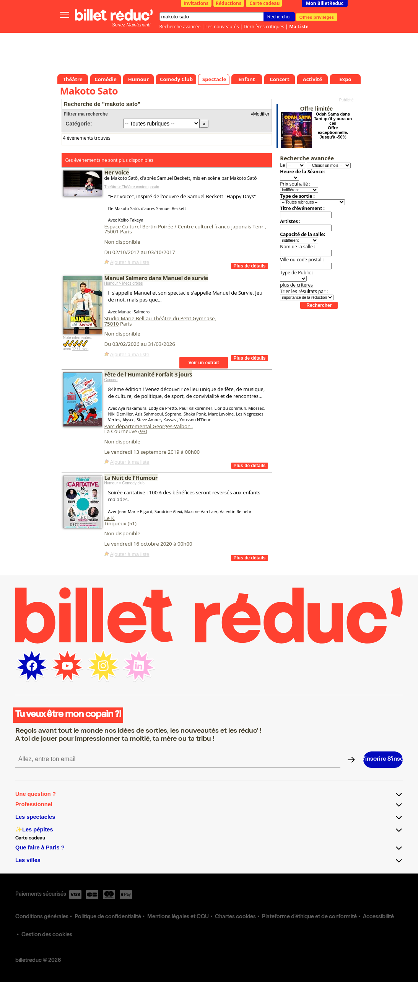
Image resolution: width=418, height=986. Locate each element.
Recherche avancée (180, 26)
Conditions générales (41, 917)
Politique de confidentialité (108, 917)
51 (132, 523)
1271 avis (80, 349)
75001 (111, 231)
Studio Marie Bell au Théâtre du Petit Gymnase (159, 318)
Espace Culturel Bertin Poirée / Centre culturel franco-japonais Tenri (184, 226)
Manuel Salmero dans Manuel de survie (156, 278)
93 (143, 431)
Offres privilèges (316, 17)
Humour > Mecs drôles (123, 283)
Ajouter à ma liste (130, 262)
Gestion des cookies (46, 935)
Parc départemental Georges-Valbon (148, 426)
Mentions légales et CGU (178, 917)
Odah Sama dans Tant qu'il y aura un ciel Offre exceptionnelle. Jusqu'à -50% (333, 125)
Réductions (228, 3)
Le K (109, 518)
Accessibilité (378, 917)
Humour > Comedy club (124, 483)
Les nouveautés (222, 26)
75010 (111, 323)
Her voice (116, 172)
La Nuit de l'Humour (131, 477)
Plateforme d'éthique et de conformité (309, 917)
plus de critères (296, 285)
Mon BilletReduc (324, 3)
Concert (111, 380)
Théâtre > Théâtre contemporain (131, 187)
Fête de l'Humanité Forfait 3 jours (148, 374)
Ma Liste (298, 26)
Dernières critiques (264, 26)
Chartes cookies (235, 917)
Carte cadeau (265, 3)
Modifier (261, 114)
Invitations (196, 3)
